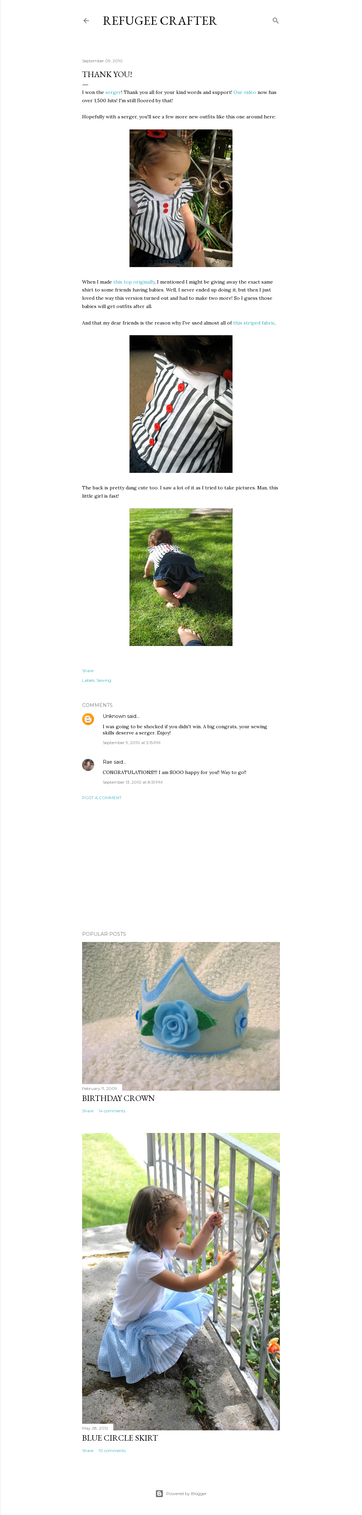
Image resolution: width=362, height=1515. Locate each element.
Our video (245, 92)
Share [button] (87, 670)
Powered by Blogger (181, 1494)
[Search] (276, 19)
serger (113, 92)
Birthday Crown (118, 1098)
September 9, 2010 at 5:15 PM (131, 742)
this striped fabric (254, 323)
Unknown (114, 716)
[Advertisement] (181, 865)
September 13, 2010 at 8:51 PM (132, 782)
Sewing (104, 680)
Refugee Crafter (160, 20)
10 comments (112, 1450)
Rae (107, 762)
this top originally (134, 282)
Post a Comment (102, 797)
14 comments (112, 1110)
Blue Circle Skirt (120, 1437)
